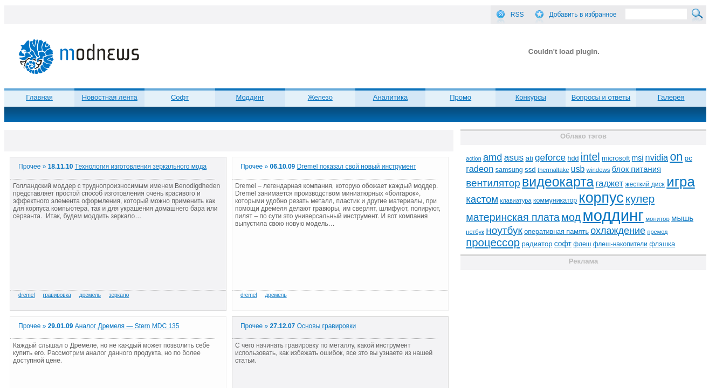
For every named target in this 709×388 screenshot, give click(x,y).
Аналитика (390, 97)
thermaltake (553, 170)
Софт (180, 97)
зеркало (119, 295)
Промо (460, 97)
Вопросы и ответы (601, 97)
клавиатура (515, 200)
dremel (26, 295)
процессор (493, 242)
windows (598, 170)
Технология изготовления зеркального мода (140, 166)
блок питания (636, 169)
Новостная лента (109, 97)
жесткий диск (644, 184)
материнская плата (513, 217)
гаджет (609, 183)
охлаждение (617, 230)
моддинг (613, 215)
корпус (601, 198)
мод (571, 217)
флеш (582, 244)
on (676, 156)
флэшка (662, 244)
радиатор (537, 244)
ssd (530, 169)
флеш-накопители (620, 244)
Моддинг (250, 97)
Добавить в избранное (583, 14)
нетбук (475, 231)
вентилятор (493, 183)
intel (590, 157)
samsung (509, 170)
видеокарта (558, 181)
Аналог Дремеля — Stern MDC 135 (127, 326)
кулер (640, 198)
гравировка (57, 295)
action (473, 158)
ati (529, 158)
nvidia (656, 157)
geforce (550, 158)
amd (492, 157)
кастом (482, 199)
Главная (39, 97)
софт (563, 244)
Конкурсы (530, 97)
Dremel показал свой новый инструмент (356, 166)
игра (680, 181)
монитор (657, 219)
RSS (517, 14)
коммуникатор (555, 200)
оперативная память (556, 231)
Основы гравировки (326, 326)
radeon (479, 169)
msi (637, 158)
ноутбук (504, 230)
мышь (682, 218)
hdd (573, 158)
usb (578, 169)
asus (514, 157)
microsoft (616, 158)
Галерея (671, 97)
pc (688, 158)
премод (657, 231)
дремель (90, 295)
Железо (320, 97)
